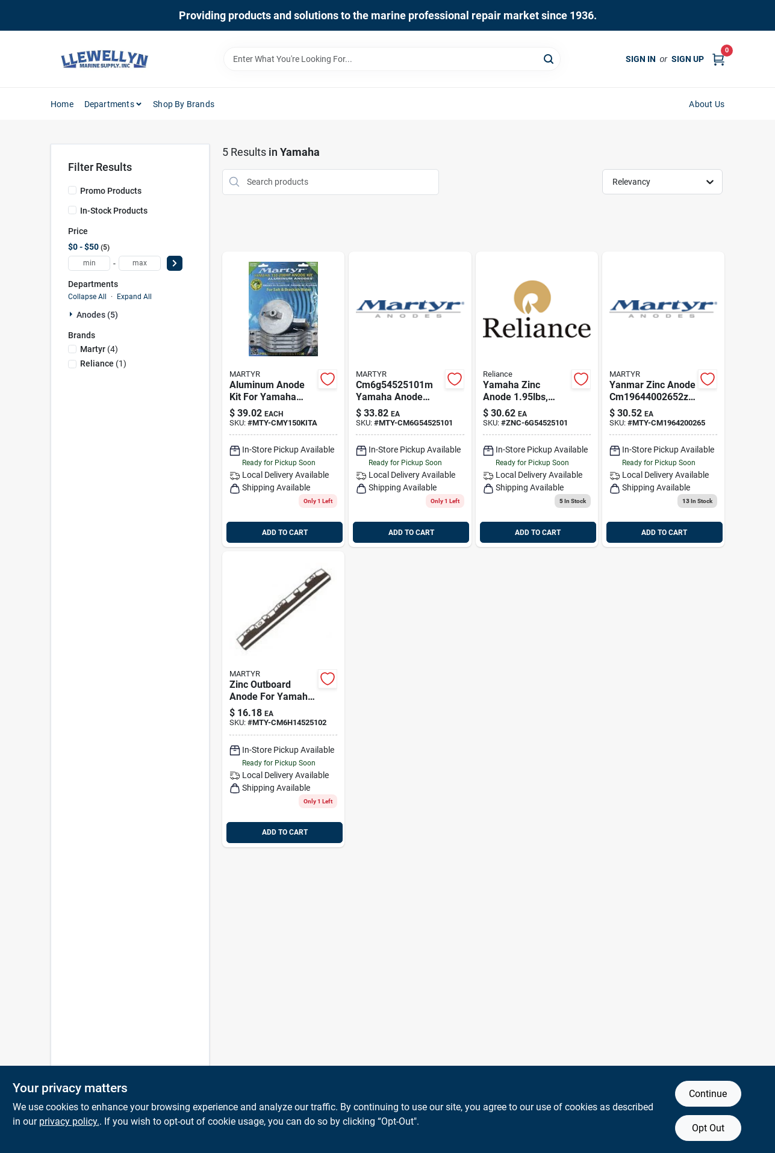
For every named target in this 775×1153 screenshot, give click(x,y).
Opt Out (708, 1128)
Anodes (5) (97, 315)
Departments (109, 104)
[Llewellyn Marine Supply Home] (105, 59)
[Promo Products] (72, 190)
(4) (99, 349)
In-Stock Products (114, 210)
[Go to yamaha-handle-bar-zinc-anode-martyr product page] (283, 699)
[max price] (140, 263)
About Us (706, 104)
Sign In (641, 59)
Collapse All (87, 296)
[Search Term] (392, 59)
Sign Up (687, 59)
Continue (708, 1093)
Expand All (134, 296)
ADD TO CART (285, 532)
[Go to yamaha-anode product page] (537, 400)
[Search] (549, 58)
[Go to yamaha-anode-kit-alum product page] (283, 400)
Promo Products (111, 191)
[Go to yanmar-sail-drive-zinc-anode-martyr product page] (663, 400)
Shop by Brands (183, 104)
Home (62, 104)
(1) (103, 363)
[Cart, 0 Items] (718, 59)
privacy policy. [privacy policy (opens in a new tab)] (69, 1121)
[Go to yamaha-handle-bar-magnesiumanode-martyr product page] (410, 400)
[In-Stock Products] (72, 210)
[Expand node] (72, 314)
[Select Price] (174, 263)
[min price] (89, 263)
